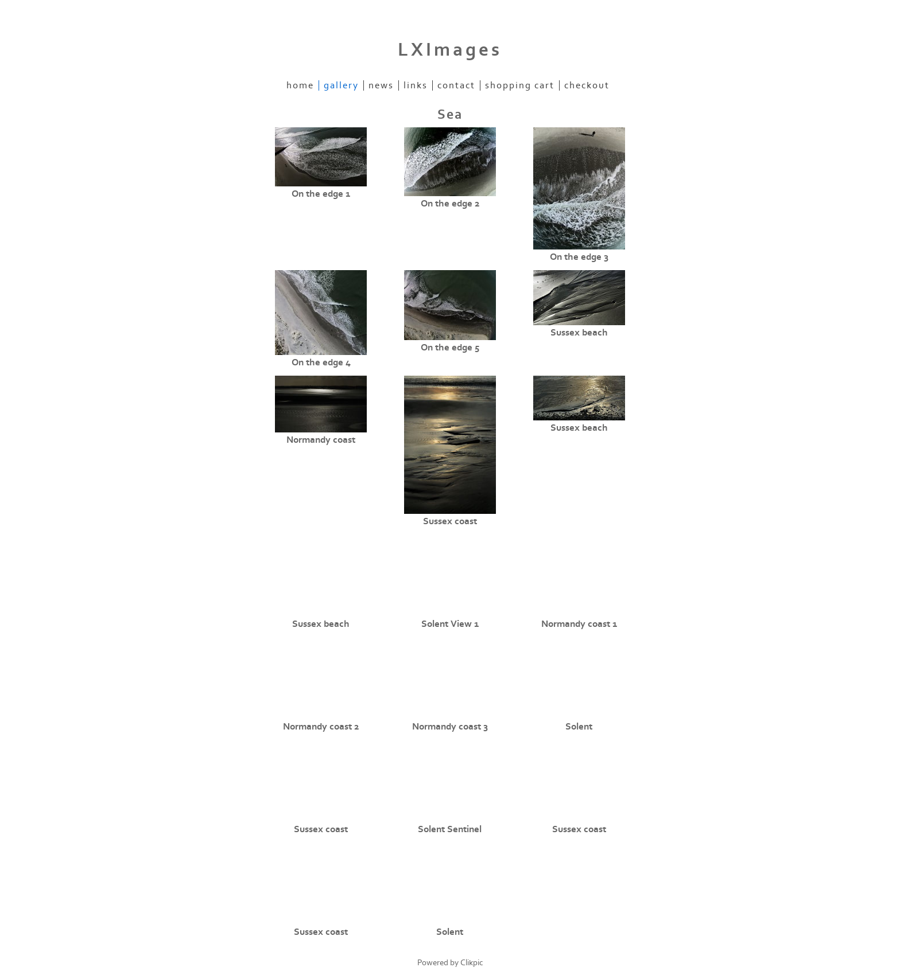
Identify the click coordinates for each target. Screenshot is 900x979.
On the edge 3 (579, 257)
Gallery (341, 85)
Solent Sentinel (450, 829)
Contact (456, 85)
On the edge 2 (450, 203)
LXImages (450, 50)
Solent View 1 (450, 624)
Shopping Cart (519, 85)
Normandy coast (320, 440)
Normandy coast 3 (450, 726)
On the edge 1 (321, 194)
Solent (578, 726)
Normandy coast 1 (579, 624)
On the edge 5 (450, 347)
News (381, 85)
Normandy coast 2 (321, 726)
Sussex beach (579, 332)
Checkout (587, 85)
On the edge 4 (321, 362)
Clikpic (471, 963)
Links (416, 85)
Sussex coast (450, 521)
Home (300, 85)
